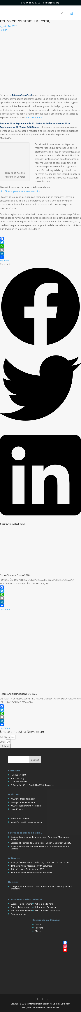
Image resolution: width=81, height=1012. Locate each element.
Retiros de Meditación (21, 910)
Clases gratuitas (18, 914)
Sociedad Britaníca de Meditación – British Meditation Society (41, 842)
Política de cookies (20, 818)
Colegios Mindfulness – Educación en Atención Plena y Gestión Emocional (41, 887)
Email (3, 741)
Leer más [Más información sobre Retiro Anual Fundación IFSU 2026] (5, 728)
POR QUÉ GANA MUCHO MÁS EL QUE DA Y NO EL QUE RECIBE (40, 862)
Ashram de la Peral (44, 903)
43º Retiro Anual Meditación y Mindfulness (31, 872)
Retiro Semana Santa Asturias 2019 (27, 869)
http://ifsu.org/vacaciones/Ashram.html (20, 191)
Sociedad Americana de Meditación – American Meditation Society (40, 838)
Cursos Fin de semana (21, 903)
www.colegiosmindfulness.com (26, 805)
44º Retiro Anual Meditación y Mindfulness (31, 865)
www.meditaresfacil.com (23, 798)
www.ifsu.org (17, 809)
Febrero (39, 927)
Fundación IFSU (18, 774)
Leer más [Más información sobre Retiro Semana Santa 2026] (5, 609)
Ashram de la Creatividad (47, 910)
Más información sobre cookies (26, 822)
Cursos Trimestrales (20, 907)
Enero (38, 924)
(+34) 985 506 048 (19, 781)
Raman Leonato (34, 117)
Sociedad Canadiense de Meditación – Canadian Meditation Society (40, 847)
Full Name (5, 737)
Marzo (38, 931)
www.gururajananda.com (23, 802)
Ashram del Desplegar (46, 907)
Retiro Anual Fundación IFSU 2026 (18, 693)
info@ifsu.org (17, 778)
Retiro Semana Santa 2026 (14, 575)
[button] (40, 307)
